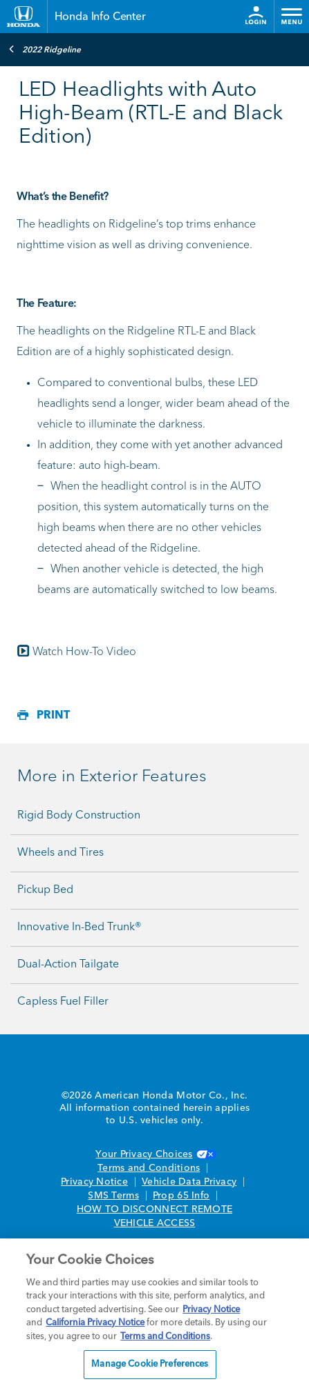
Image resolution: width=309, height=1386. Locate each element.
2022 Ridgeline (44, 49)
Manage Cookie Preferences (149, 1364)
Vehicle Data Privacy (189, 1182)
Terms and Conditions (148, 1168)
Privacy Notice (94, 1182)
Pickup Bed (45, 890)
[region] (154, 1312)
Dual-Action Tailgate (68, 964)
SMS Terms (113, 1196)
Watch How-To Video (84, 652)
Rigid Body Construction (78, 815)
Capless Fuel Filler (63, 1001)
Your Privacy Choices (154, 1154)
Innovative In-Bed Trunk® (79, 927)
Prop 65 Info (181, 1196)
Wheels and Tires (60, 852)
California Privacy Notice (95, 1322)
